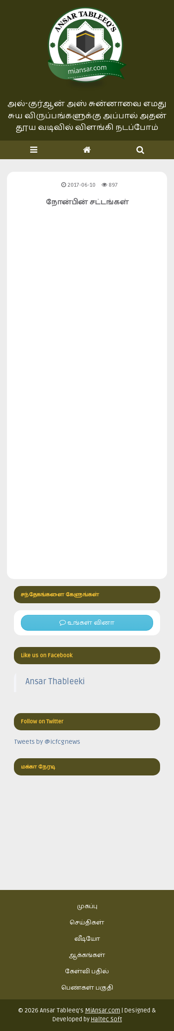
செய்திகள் (87, 922)
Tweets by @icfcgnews (47, 742)
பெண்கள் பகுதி (87, 987)
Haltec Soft (106, 1019)
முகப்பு (87, 906)
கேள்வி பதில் (87, 971)
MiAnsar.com (102, 1010)
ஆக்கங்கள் (87, 955)
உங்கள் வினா (87, 623)
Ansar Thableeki (55, 682)
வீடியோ (87, 939)
